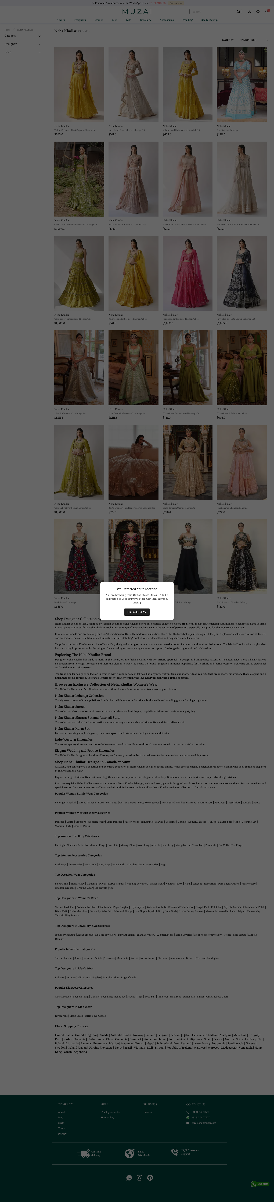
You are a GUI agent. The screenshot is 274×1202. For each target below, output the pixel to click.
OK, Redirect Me (137, 612)
